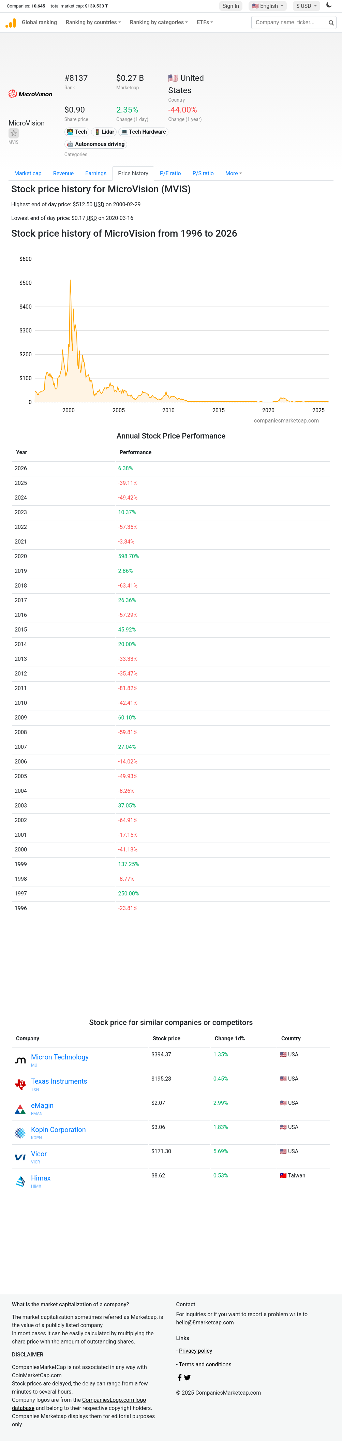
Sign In (231, 6)
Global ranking (39, 22)
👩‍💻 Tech (77, 132)
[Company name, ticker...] (294, 22)
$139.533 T (96, 6)
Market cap (28, 173)
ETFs (203, 22)
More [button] (231, 173)
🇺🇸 (265, 6)
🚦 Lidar (104, 132)
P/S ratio (203, 173)
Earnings (95, 173)
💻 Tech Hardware (143, 132)
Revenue (63, 173)
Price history (133, 173)
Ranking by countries (91, 22)
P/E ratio (170, 173)
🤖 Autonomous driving (95, 144)
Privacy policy (195, 1351)
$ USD (304, 6)
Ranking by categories (157, 22)
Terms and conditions (205, 1364)
